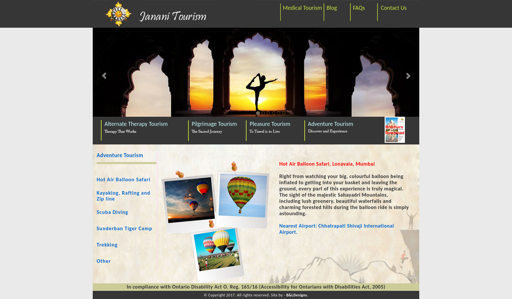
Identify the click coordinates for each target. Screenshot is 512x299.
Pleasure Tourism (270, 123)
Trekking (107, 245)
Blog (332, 7)
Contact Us (394, 7)
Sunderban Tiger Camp (124, 228)
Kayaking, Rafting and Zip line (123, 196)
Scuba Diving (112, 212)
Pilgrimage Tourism (214, 123)
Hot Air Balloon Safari (124, 179)
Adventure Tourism (330, 123)
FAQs (359, 7)
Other (104, 261)
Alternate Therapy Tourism (136, 123)
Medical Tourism (302, 7)
